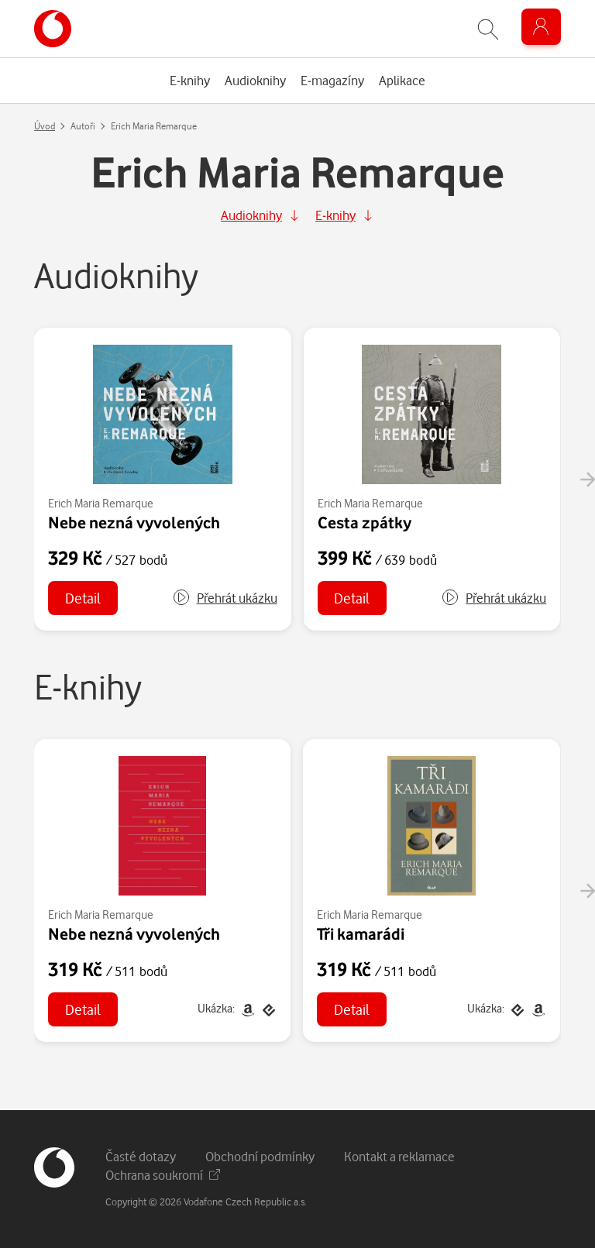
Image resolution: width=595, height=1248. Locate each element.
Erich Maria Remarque (100, 503)
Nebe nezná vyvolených (134, 522)
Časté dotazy (140, 1156)
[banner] (52, 28)
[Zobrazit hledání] (488, 29)
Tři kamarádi (360, 933)
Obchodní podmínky (260, 1156)
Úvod (44, 126)
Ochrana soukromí (162, 1175)
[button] (224, 598)
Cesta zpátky (364, 522)
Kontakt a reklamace (399, 1156)
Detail (83, 598)
